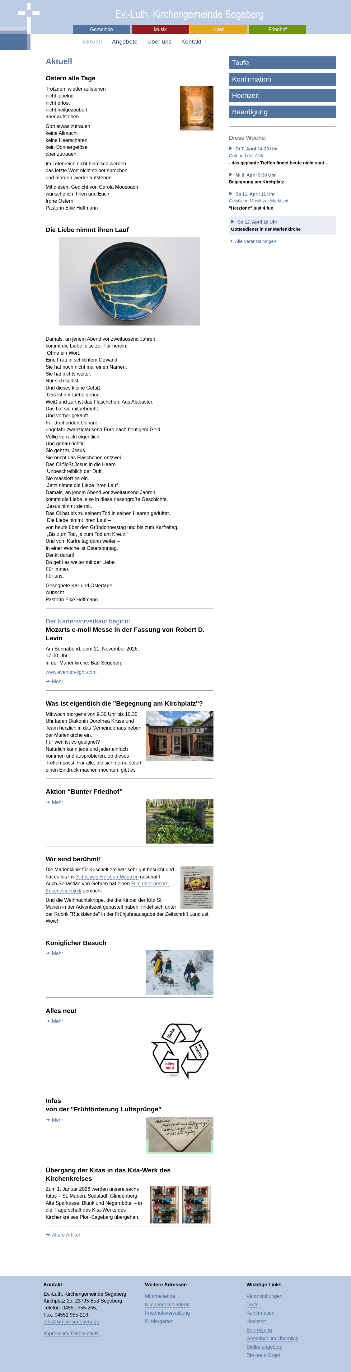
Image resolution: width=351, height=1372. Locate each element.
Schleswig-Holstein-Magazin (107, 876)
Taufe (240, 63)
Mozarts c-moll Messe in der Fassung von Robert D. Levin (125, 629)
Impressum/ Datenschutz (71, 1333)
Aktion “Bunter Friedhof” (84, 791)
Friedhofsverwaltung (167, 1313)
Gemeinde (101, 29)
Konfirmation (251, 79)
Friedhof (278, 29)
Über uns (159, 41)
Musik (160, 29)
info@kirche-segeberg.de (71, 1321)
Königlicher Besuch (76, 942)
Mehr (57, 681)
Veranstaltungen (264, 1296)
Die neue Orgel (263, 1355)
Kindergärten (159, 1321)
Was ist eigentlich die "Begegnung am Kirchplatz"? (124, 703)
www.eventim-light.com (71, 672)
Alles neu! (61, 1010)
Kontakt (191, 41)
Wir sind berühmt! (73, 859)
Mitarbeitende (160, 1296)
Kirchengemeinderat (167, 1304)
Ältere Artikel (66, 1234)
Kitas (219, 29)
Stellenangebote (264, 1347)
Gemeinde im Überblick (272, 1338)
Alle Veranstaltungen (255, 241)
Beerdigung (250, 112)
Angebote (125, 41)
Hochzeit (245, 95)
